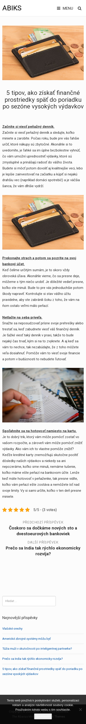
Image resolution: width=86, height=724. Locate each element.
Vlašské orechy (12, 628)
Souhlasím (43, 716)
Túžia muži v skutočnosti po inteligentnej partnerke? (37, 648)
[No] (80, 709)
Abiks (12, 8)
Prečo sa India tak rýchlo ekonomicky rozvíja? (32, 658)
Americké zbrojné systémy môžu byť (26, 638)
